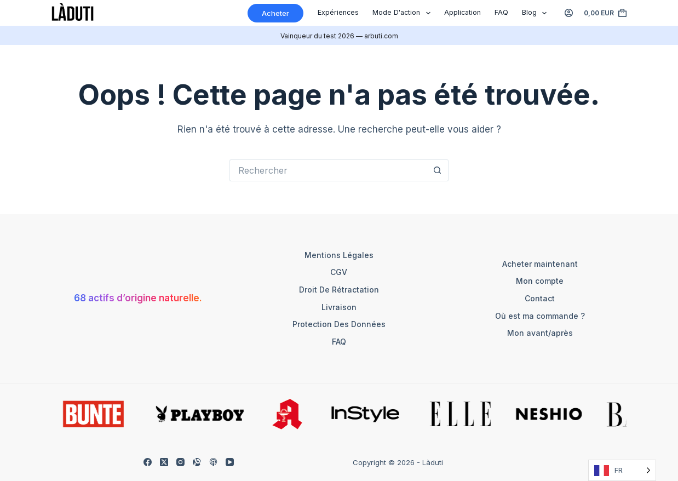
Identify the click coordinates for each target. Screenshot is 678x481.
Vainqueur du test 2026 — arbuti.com (339, 36)
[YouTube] (230, 462)
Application (462, 12)
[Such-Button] (438, 170)
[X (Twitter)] (164, 462)
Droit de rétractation (339, 289)
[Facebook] (147, 462)
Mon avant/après (540, 332)
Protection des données (339, 324)
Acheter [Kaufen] (275, 13)
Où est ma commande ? (540, 315)
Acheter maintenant (540, 263)
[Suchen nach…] (328, 170)
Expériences (338, 12)
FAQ (501, 12)
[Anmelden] (569, 13)
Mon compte (540, 280)
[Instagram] (180, 462)
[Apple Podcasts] (213, 462)
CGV (338, 272)
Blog (536, 13)
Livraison (339, 307)
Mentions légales (339, 255)
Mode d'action (403, 13)
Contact (540, 298)
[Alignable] (197, 462)
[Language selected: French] (622, 470)
